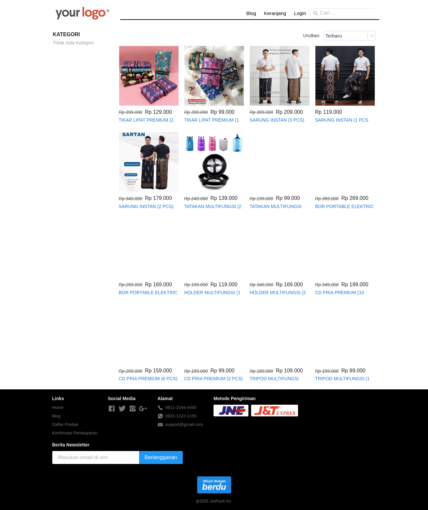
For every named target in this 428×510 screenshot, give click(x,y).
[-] (112, 409)
